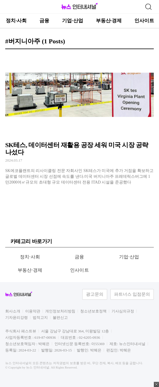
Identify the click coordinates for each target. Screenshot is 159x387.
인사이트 (144, 20)
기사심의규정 (123, 311)
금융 (44, 20)
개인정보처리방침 (60, 311)
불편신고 (60, 317)
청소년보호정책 (93, 311)
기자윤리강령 (16, 317)
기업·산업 (72, 20)
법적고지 (40, 317)
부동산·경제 (109, 20)
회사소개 (12, 311)
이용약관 (32, 311)
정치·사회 (16, 20)
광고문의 (94, 294)
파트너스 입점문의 (132, 294)
